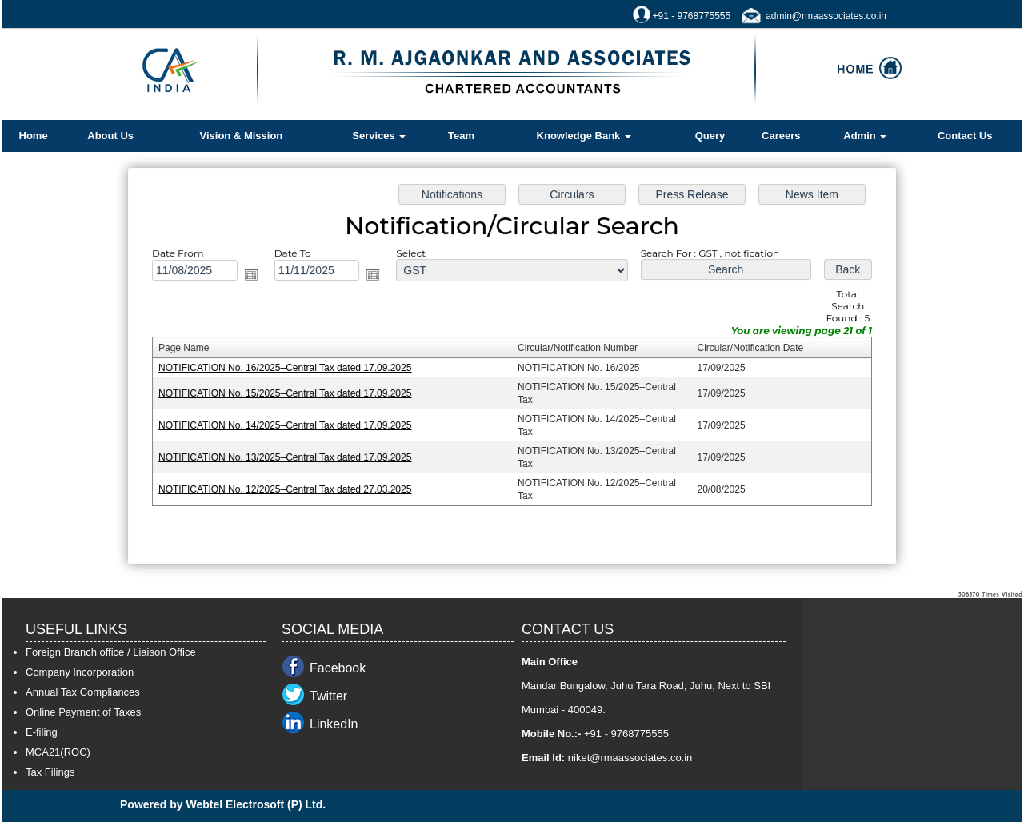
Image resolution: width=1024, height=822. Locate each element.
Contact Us (965, 136)
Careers (781, 136)
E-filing (42, 732)
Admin (864, 136)
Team (461, 136)
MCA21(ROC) (58, 752)
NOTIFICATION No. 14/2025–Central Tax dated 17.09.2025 (290, 424)
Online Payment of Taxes (83, 712)
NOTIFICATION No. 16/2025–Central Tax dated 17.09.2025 (290, 367)
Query (710, 136)
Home (33, 136)
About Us (110, 136)
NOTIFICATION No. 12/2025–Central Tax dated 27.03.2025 (290, 487)
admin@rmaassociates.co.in (826, 16)
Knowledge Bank (584, 136)
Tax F (38, 772)
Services (379, 136)
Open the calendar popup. (256, 276)
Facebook (338, 668)
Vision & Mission (241, 136)
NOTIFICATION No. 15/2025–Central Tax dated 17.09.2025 (290, 392)
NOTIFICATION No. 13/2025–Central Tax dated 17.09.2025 (290, 455)
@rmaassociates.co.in (641, 758)
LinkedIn (334, 724)
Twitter (328, 696)
